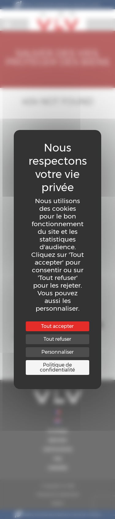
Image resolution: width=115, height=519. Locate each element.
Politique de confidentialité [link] (57, 367)
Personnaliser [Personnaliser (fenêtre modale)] (57, 352)
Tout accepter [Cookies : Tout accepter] (57, 326)
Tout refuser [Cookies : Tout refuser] (57, 339)
